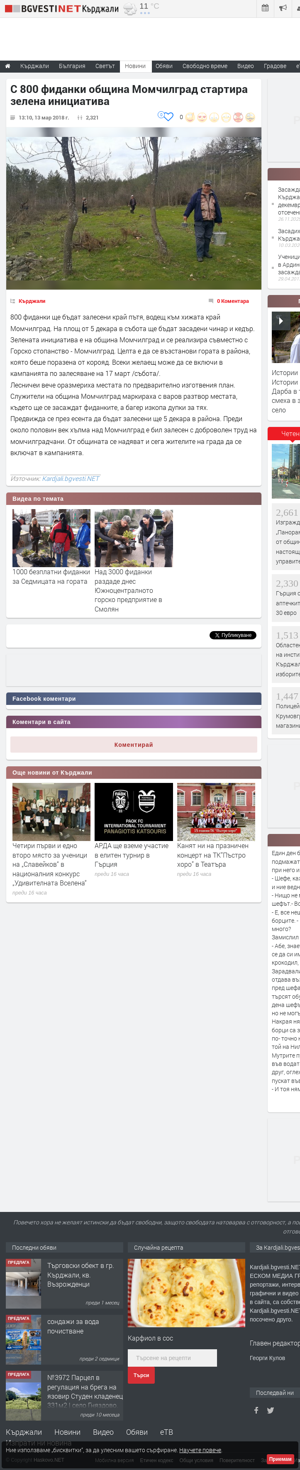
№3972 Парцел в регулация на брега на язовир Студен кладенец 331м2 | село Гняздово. (85, 1391)
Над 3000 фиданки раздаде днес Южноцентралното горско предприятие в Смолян (128, 590)
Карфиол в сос (150, 1337)
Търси (141, 1375)
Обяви (137, 1432)
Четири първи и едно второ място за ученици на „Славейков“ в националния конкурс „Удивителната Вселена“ (49, 864)
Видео (103, 1432)
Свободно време (205, 66)
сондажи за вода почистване (73, 1326)
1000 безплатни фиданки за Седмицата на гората (51, 576)
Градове (275, 66)
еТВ (166, 1432)
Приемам (280, 1459)
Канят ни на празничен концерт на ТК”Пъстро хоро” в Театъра (213, 854)
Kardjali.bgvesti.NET (70, 478)
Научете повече (200, 1450)
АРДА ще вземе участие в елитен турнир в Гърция (131, 854)
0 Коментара (233, 301)
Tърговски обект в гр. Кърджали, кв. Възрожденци (80, 1274)
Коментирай (134, 744)
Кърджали (32, 301)
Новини (135, 66)
